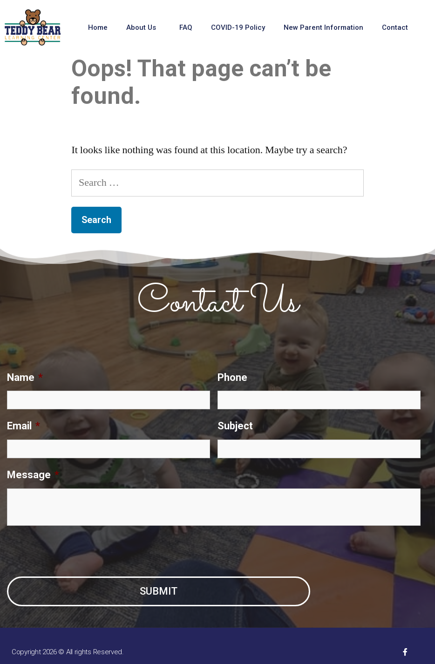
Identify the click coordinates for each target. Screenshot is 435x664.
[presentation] (78, 551)
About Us (143, 27)
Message (33, 475)
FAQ (185, 27)
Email (23, 426)
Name (25, 377)
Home (98, 27)
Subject (235, 426)
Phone (232, 377)
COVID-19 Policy (238, 27)
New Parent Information (323, 27)
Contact (397, 27)
